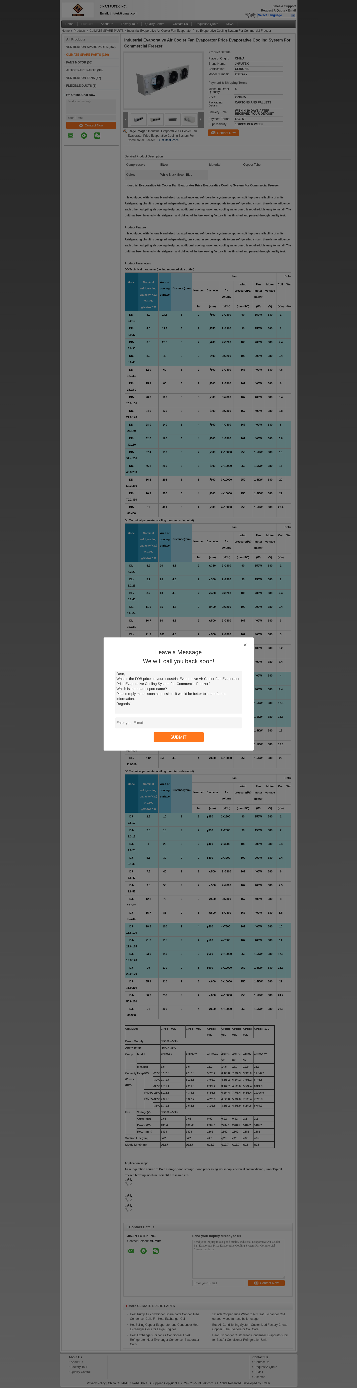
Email (292, 10)
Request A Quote (273, 10)
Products (87, 24)
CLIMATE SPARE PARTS (107, 30)
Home (70, 24)
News (229, 24)
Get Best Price (169, 140)
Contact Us (180, 24)
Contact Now (91, 125)
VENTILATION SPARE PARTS (87, 47)
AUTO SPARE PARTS (81, 70)
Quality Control (155, 24)
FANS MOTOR (76, 62)
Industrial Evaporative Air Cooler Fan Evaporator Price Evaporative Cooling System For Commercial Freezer (162, 135)
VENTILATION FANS (80, 78)
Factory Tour (129, 24)
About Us (107, 24)
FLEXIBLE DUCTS (79, 85)
